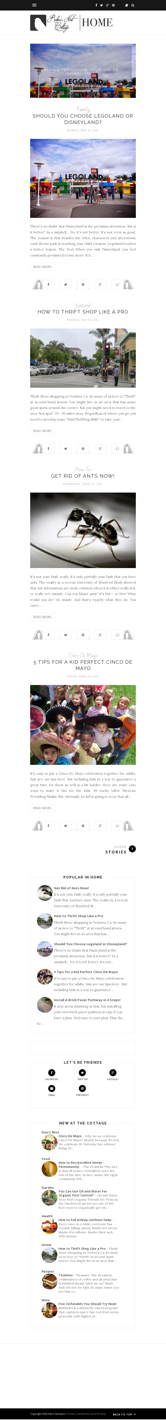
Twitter (82, 1075)
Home (46, 1245)
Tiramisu (66, 1276)
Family (83, 109)
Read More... (43, 267)
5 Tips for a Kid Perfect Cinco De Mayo (86, 972)
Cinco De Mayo (83, 656)
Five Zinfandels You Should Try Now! (87, 1304)
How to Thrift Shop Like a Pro (83, 312)
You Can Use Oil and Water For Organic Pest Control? (83, 1194)
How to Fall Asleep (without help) (85, 1220)
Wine (46, 1300)
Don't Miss (50, 1132)
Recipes (48, 1272)
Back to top (124, 1415)
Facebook (51, 1075)
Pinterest (82, 1091)
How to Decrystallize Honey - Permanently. (81, 1165)
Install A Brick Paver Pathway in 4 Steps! (87, 1000)
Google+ (113, 1075)
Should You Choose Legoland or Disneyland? (83, 71)
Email (51, 1091)
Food (46, 1159)
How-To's (83, 470)
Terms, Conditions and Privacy (86, 1414)
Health (47, 1216)
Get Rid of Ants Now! (83, 476)
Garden (48, 1188)
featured (83, 305)
